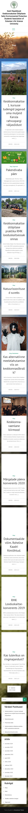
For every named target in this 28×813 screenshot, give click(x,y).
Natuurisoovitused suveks (14, 291)
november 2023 (9, 747)
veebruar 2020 (8, 765)
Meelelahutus (15, 353)
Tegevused (15, 166)
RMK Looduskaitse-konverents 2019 (14, 604)
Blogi (14, 98)
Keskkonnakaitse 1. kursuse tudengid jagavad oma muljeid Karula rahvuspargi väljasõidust (14, 113)
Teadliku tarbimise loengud (11, 798)
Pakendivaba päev (14, 172)
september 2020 (9, 754)
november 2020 (9, 751)
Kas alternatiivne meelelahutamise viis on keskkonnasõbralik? (14, 364)
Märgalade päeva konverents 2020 (14, 481)
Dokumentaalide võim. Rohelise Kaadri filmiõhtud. (14, 544)
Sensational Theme (19, 810)
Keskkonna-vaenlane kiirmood (14, 426)
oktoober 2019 (8, 776)
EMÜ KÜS (10, 144)
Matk (6, 791)
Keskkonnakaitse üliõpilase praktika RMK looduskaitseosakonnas (14, 231)
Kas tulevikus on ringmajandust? (14, 657)
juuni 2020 (7, 758)
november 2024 (9, 743)
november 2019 (9, 772)
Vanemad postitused (12, 689)
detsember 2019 (9, 769)
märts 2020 (8, 761)
